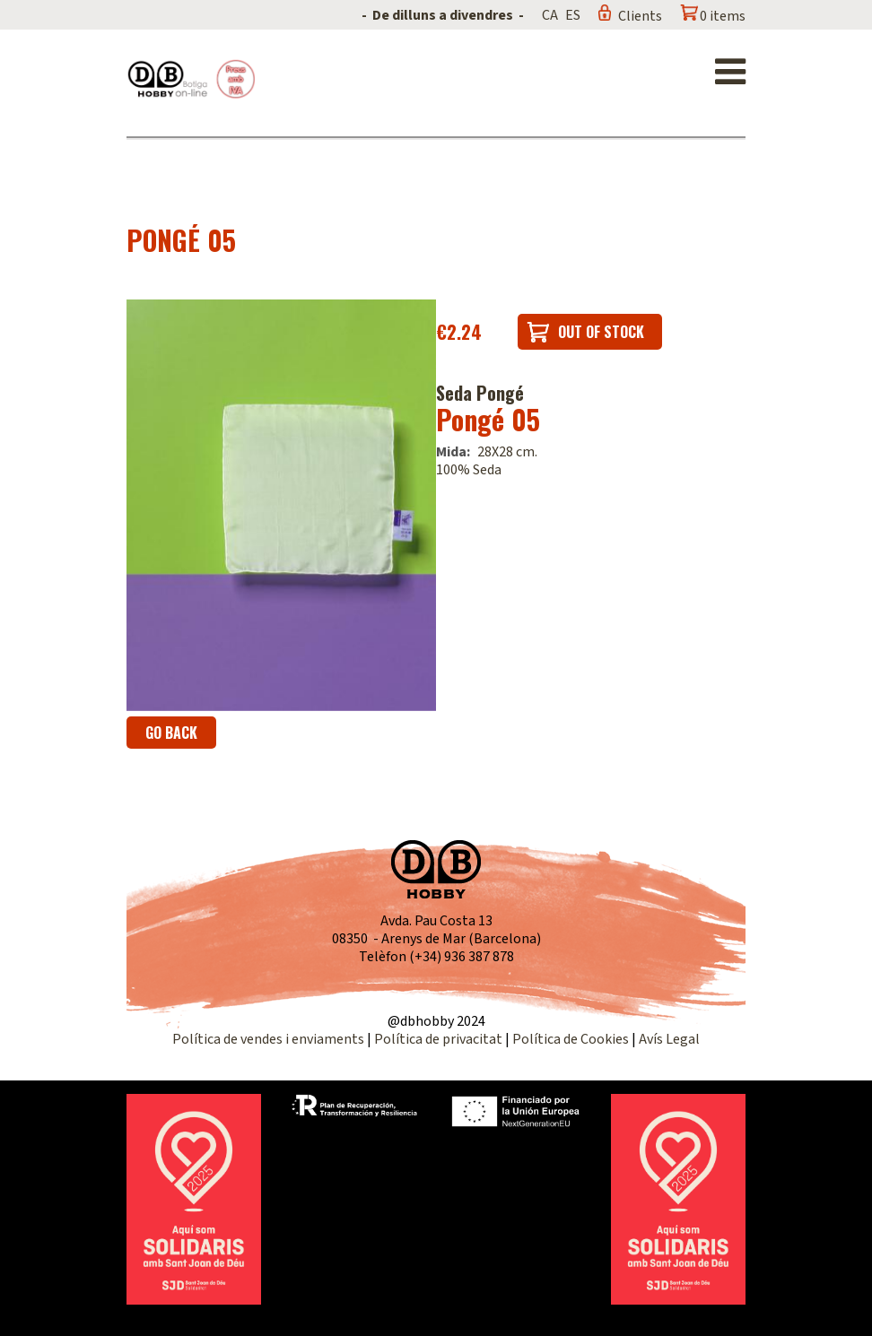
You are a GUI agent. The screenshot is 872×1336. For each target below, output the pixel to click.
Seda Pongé (480, 392)
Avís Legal (669, 1039)
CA (550, 15)
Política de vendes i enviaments (268, 1039)
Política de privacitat (438, 1039)
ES (572, 15)
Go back (171, 732)
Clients (640, 16)
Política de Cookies (570, 1039)
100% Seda (468, 470)
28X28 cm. (507, 452)
